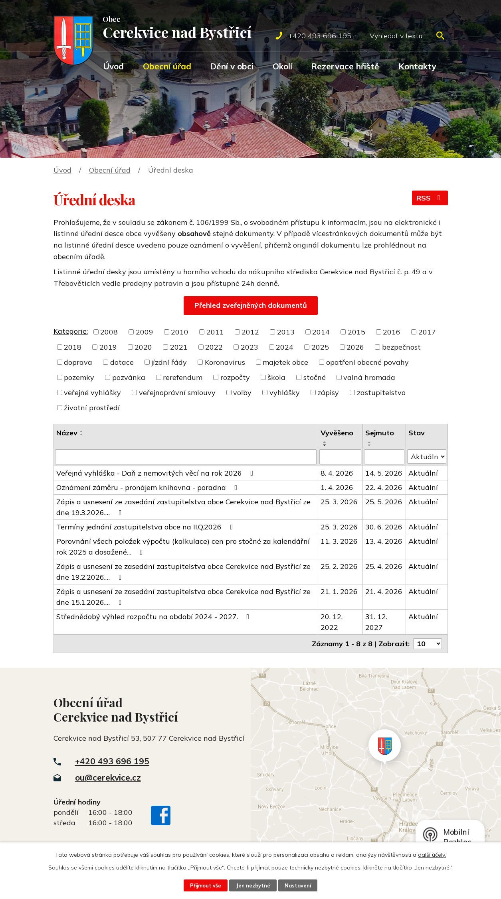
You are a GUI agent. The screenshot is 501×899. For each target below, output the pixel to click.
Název (66, 432)
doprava (78, 362)
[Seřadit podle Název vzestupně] (81, 431)
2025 (320, 347)
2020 (143, 347)
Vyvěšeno (337, 432)
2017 (427, 331)
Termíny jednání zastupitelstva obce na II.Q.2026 (146, 526)
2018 (72, 347)
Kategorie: (70, 331)
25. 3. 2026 (339, 501)
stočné (314, 377)
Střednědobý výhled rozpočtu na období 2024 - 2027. (154, 616)
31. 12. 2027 (376, 622)
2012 (250, 331)
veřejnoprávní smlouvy (177, 392)
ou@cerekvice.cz (108, 777)
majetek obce (285, 362)
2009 (144, 331)
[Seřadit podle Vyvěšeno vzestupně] (325, 442)
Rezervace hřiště (345, 66)
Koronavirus (225, 362)
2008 (109, 331)
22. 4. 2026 (383, 487)
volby (242, 392)
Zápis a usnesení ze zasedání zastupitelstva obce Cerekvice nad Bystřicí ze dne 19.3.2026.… (183, 507)
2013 (286, 331)
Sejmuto (379, 432)
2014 (321, 331)
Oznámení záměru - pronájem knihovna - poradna (148, 487)
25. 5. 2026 (383, 501)
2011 (215, 331)
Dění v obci (231, 66)
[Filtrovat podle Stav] (426, 456)
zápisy (328, 392)
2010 (179, 331)
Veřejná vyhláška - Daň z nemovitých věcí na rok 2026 (156, 473)
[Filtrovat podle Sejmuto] (384, 456)
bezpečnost (401, 347)
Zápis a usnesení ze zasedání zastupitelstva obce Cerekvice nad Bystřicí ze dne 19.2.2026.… (183, 572)
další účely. (432, 854)
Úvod (113, 66)
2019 (108, 347)
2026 (355, 347)
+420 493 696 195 (112, 761)
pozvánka (128, 377)
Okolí (282, 66)
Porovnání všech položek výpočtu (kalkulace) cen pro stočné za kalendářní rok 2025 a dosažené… (183, 547)
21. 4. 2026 (383, 591)
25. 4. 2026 (383, 566)
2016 (391, 331)
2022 (214, 347)
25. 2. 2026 (339, 566)
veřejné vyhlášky (92, 392)
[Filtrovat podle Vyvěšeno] (340, 456)
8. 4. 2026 (337, 473)
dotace (122, 362)
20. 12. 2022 (332, 622)
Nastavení (298, 885)
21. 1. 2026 (339, 591)
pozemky (79, 377)
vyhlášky (284, 392)
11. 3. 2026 (339, 541)
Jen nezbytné (253, 885)
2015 (356, 331)
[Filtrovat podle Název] (186, 456)
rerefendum (182, 377)
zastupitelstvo (381, 392)
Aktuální (423, 473)
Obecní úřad (167, 66)
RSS (430, 198)
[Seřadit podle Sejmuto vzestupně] (369, 442)
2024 (284, 347)
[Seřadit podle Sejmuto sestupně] (369, 445)
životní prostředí (92, 407)
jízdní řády (169, 362)
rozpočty (235, 377)
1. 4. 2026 (337, 487)
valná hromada (369, 377)
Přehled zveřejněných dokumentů (250, 305)
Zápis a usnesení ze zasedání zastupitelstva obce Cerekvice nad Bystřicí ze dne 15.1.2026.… (183, 597)
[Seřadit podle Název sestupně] (81, 434)
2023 (249, 347)
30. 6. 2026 (383, 526)
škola (276, 377)
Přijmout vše (205, 885)
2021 (179, 347)
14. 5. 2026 (383, 473)
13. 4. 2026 (383, 541)
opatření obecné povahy (367, 362)
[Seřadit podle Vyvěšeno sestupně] (325, 445)
